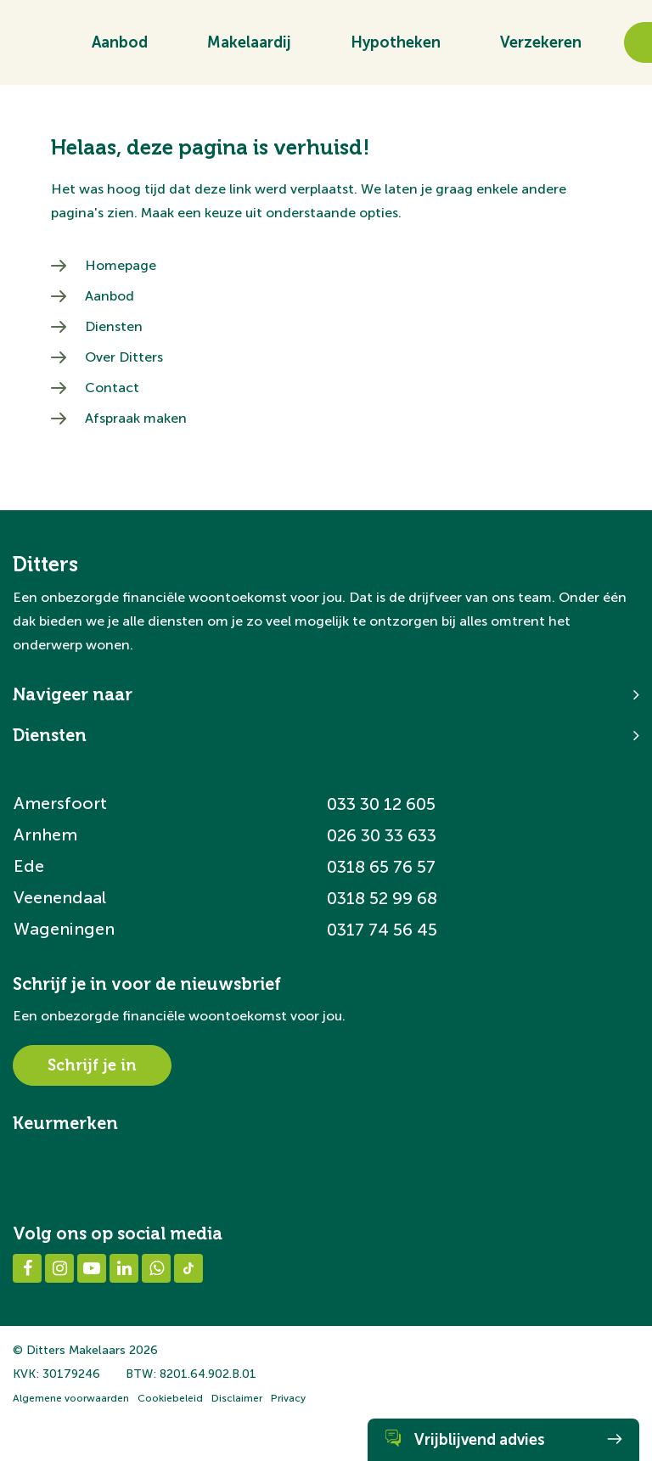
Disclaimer (236, 1398)
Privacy (288, 1398)
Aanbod (120, 48)
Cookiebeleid (170, 1398)
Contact (112, 387)
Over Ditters (124, 357)
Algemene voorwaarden (71, 1398)
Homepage (120, 265)
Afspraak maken (136, 418)
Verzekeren (541, 48)
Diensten (114, 326)
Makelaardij (249, 48)
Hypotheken (396, 48)
